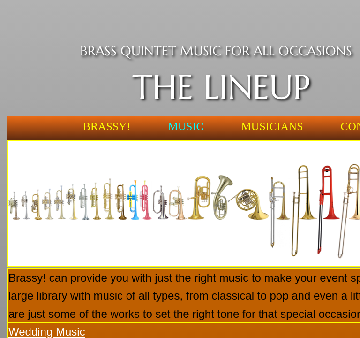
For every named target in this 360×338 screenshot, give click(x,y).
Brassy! (106, 126)
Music (185, 126)
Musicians (272, 126)
